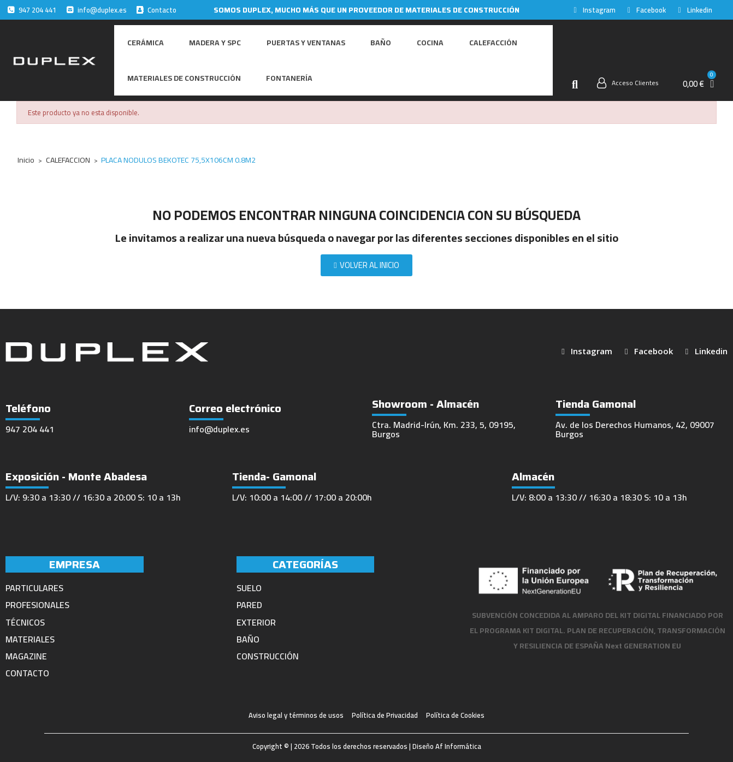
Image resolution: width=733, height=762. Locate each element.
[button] (575, 80)
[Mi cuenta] (628, 78)
